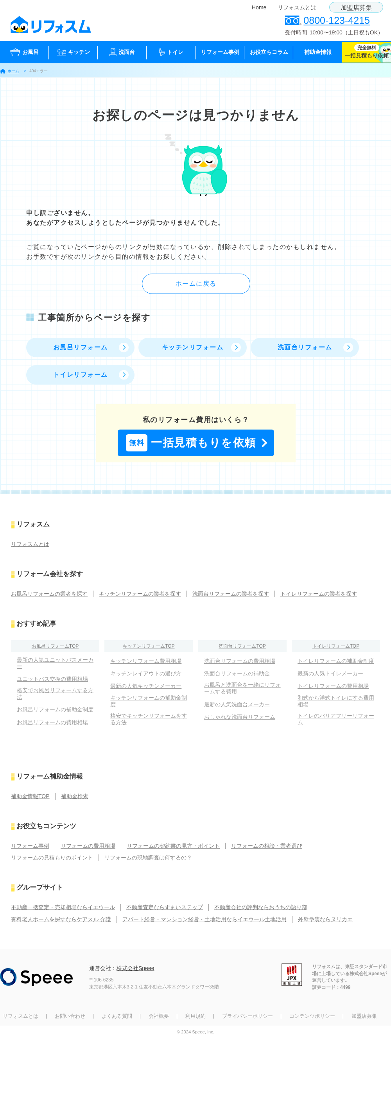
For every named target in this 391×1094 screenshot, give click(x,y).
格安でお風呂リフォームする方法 (55, 693)
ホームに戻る (196, 283)
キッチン (73, 52)
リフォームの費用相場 (88, 846)
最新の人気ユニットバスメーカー (55, 663)
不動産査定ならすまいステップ (164, 907)
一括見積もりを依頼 (191, 443)
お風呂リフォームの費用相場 (52, 722)
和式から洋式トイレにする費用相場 (336, 701)
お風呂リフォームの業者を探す (49, 594)
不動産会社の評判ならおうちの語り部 (260, 907)
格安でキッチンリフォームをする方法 (148, 719)
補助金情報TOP (30, 796)
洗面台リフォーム (305, 347)
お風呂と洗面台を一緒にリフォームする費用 (242, 688)
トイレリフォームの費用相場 (333, 686)
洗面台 (122, 52)
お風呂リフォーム (80, 347)
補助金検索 (74, 796)
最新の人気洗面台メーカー (237, 704)
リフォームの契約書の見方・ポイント (173, 846)
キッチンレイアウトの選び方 (145, 673)
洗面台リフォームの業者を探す (230, 594)
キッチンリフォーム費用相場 (145, 661)
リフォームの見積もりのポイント (52, 857)
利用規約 (195, 1016)
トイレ (171, 52)
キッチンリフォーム (193, 347)
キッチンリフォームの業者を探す (140, 594)
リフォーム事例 (220, 52)
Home (259, 7)
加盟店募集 (356, 7)
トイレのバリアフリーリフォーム (336, 719)
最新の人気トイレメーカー (330, 673)
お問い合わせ (70, 1016)
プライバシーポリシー (247, 1016)
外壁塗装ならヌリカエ (325, 919)
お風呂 (24, 52)
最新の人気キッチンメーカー (145, 686)
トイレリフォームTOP (335, 646)
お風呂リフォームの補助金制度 (55, 709)
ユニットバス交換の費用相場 (52, 679)
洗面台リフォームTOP (242, 646)
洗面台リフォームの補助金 (237, 673)
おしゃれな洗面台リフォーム (239, 717)
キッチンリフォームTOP (148, 646)
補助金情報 (318, 52)
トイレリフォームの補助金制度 (336, 661)
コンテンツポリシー (312, 1016)
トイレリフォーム (80, 374)
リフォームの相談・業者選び (266, 846)
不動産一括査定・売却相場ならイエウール (63, 907)
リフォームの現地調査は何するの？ (148, 857)
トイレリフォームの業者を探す (318, 594)
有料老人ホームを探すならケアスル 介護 (61, 919)
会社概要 (159, 1016)
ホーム (9, 71)
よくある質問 (117, 1016)
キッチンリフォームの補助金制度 (148, 701)
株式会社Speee (135, 968)
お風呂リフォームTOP (55, 646)
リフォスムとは (297, 7)
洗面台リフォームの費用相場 (239, 661)
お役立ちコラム (269, 52)
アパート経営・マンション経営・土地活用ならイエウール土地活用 (204, 919)
